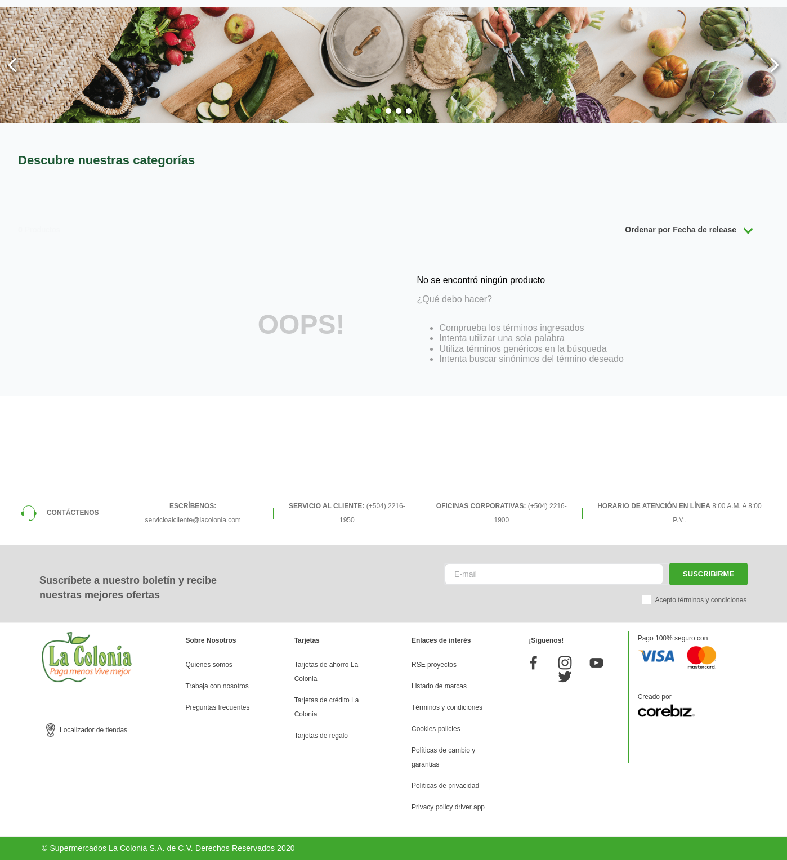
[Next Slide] (774, 65)
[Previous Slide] (12, 65)
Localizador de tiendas (93, 730)
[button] (378, 111)
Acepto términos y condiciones (700, 600)
